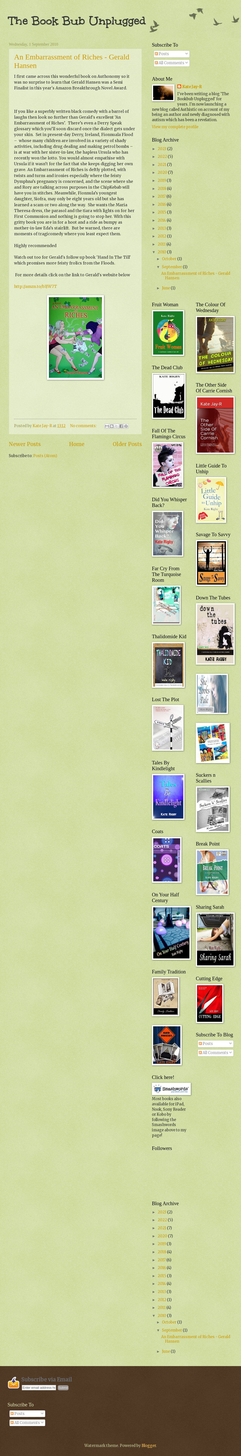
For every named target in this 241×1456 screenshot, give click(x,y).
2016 (162, 204)
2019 (162, 180)
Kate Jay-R (192, 87)
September (172, 267)
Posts (162, 54)
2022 (163, 156)
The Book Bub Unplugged (77, 20)
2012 (162, 236)
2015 (162, 212)
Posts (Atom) (45, 456)
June (166, 288)
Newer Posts (25, 444)
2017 (162, 196)
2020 (163, 172)
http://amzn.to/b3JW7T (35, 286)
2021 (162, 164)
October (169, 259)
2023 (162, 149)
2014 (162, 220)
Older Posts (127, 444)
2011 (162, 244)
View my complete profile (175, 127)
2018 (162, 188)
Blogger (149, 1445)
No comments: (83, 426)
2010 (162, 252)
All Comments (169, 63)
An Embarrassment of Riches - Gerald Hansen (195, 275)
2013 (162, 228)
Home (76, 444)
